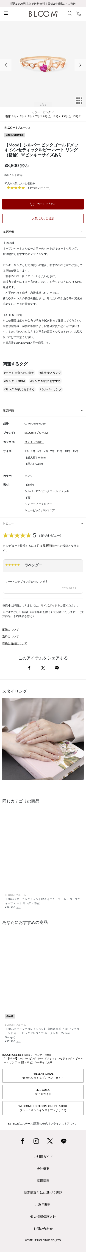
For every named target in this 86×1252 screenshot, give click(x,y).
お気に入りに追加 (43, 218)
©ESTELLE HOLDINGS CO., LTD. (43, 1240)
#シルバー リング (50, 389)
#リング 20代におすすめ (19, 389)
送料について (10, 636)
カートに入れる (42, 204)
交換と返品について (14, 643)
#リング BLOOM (14, 381)
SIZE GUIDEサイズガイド (43, 1092)
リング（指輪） (34, 442)
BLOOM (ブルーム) (17, 128)
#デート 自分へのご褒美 (19, 372)
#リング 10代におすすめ (45, 381)
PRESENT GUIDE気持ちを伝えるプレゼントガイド (43, 1075)
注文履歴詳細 (45, 545)
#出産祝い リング (50, 372)
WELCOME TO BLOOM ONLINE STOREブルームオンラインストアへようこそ (42, 1108)
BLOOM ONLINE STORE (16, 1054)
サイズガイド (49, 605)
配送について (10, 629)
